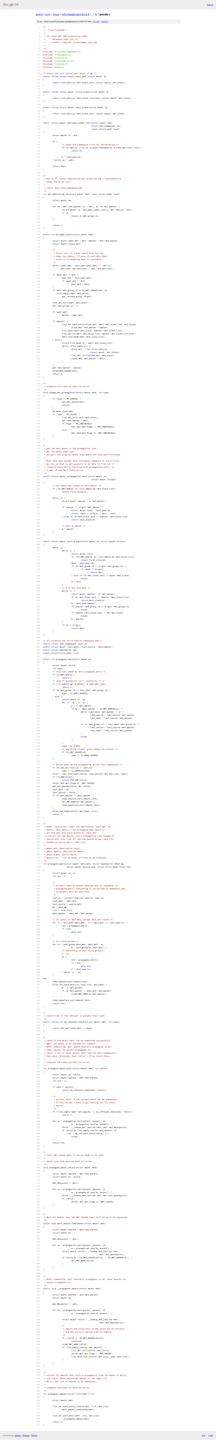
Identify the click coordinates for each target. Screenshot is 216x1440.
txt (203, 1435)
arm (47, 14)
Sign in (210, 4)
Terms (34, 1435)
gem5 (39, 14)
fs (96, 14)
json (210, 1435)
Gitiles (18, 1435)
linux (56, 14)
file (96, 21)
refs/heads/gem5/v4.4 (75, 14)
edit (104, 21)
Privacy (25, 1435)
